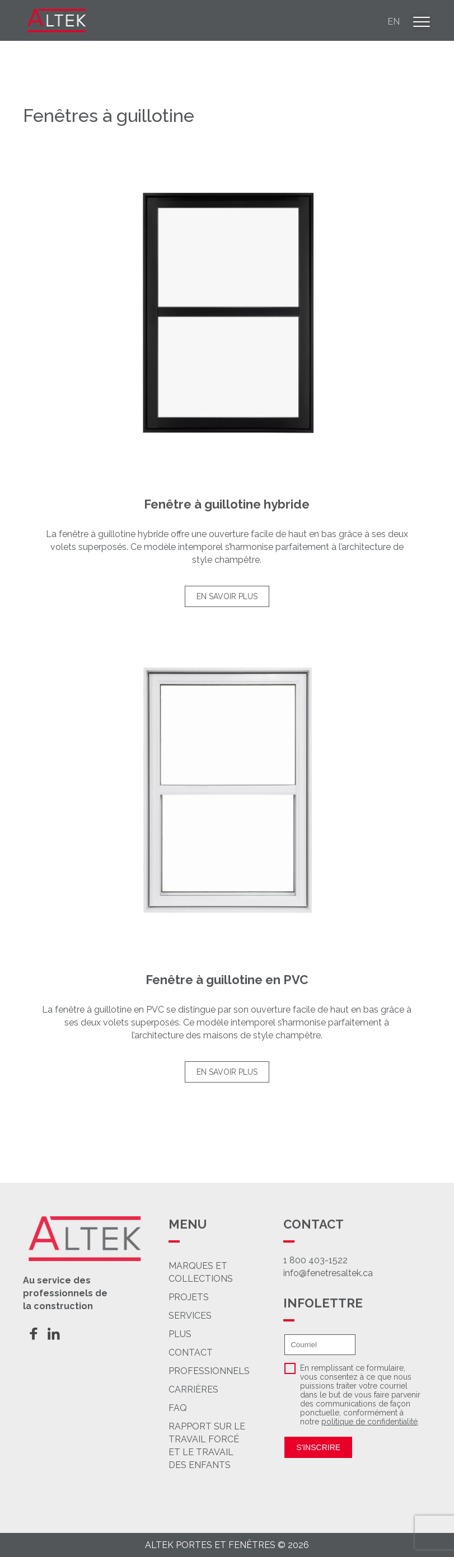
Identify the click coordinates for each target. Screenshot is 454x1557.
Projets (204, 1297)
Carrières (222, 1389)
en (393, 21)
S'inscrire (318, 1447)
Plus (204, 1334)
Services (211, 1315)
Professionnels (237, 1371)
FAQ (208, 1408)
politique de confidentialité (369, 1421)
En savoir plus (227, 596)
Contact (217, 1352)
